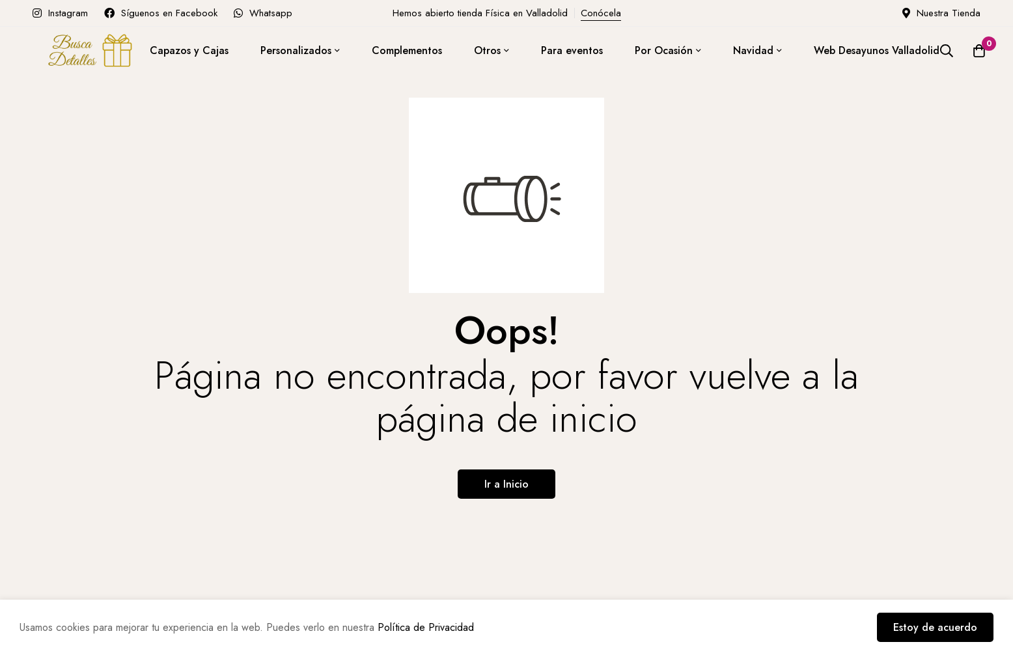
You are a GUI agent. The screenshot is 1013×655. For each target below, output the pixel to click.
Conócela (601, 13)
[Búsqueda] (946, 51)
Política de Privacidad (426, 627)
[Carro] (979, 51)
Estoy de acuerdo (935, 627)
